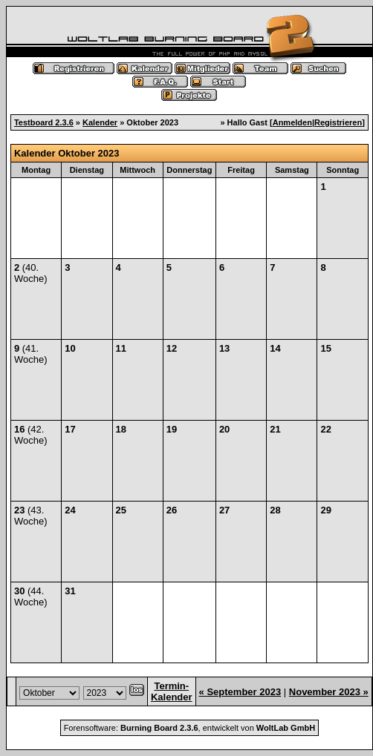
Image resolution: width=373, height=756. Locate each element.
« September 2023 (240, 691)
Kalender (99, 122)
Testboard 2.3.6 (44, 122)
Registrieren (338, 122)
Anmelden (292, 122)
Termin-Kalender (171, 691)
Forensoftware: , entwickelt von (189, 727)
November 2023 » (329, 691)
